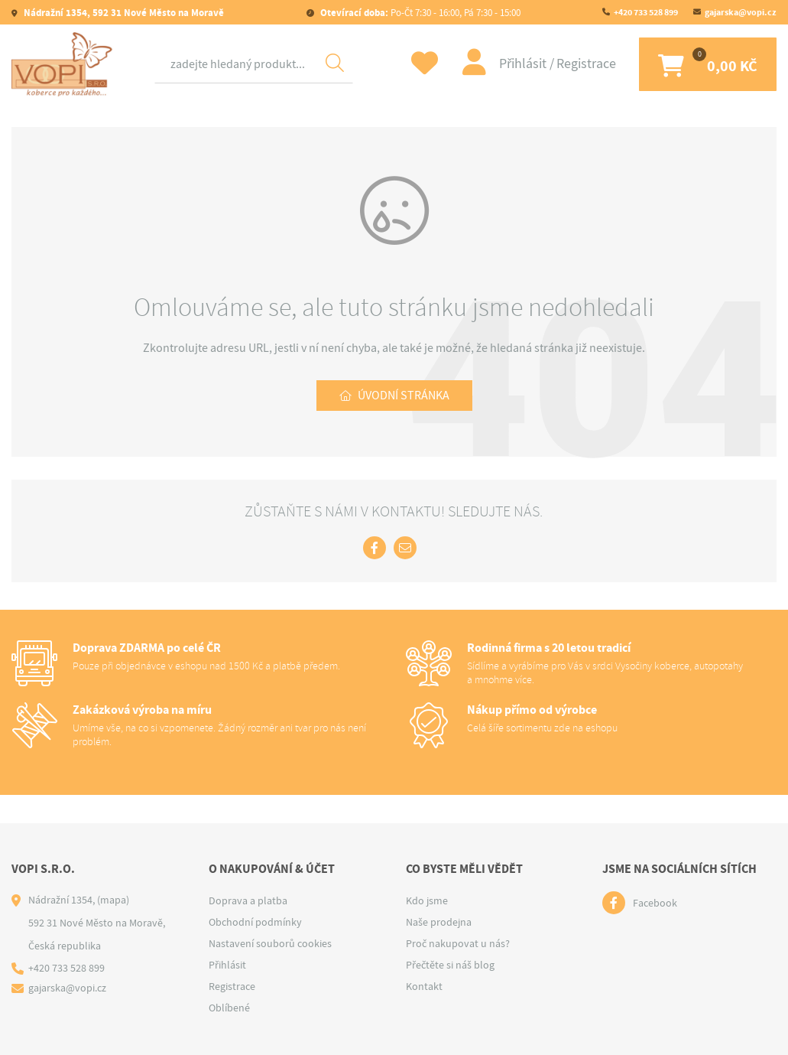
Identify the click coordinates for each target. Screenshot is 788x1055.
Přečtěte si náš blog (450, 965)
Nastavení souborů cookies (270, 943)
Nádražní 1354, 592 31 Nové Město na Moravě (122, 12)
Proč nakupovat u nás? (458, 943)
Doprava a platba (248, 900)
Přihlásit (524, 64)
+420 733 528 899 (646, 12)
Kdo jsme (427, 900)
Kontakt (424, 986)
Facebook (655, 903)
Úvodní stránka (403, 395)
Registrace (586, 64)
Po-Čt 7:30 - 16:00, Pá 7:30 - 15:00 (419, 12)
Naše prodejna (439, 922)
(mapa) (113, 900)
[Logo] (64, 64)
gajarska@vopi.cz (741, 12)
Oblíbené (229, 1007)
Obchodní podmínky (255, 922)
